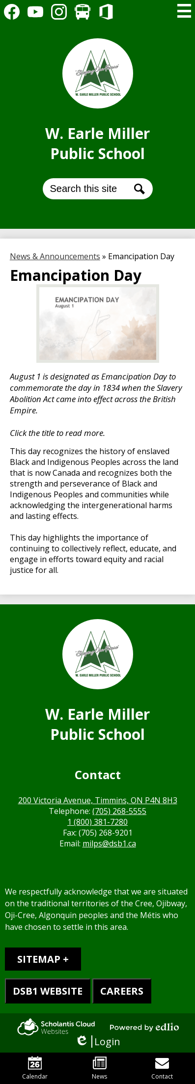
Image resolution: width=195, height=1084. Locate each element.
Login (97, 1041)
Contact (162, 1068)
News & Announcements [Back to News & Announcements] (55, 256)
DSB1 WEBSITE (48, 991)
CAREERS (121, 991)
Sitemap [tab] (38, 959)
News (99, 1068)
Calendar (35, 1068)
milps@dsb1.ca (109, 843)
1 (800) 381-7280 (97, 821)
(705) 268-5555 (119, 811)
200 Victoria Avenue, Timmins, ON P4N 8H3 (97, 800)
